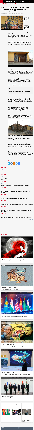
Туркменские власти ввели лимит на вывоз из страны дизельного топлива (15, 185)
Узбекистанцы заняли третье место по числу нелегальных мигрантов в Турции (16, 217)
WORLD (24, 1)
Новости (2, 3)
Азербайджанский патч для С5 (15, 404)
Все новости (31, 220)
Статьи (6, 3)
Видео (10, 3)
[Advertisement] (17, 227)
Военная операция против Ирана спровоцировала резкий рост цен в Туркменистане (17, 204)
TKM (18, 1)
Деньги (7, 13)
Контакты (3, 427)
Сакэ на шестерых (5, 403)
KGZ (14, 1)
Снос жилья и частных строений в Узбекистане (18, 13)
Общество (10, 13)
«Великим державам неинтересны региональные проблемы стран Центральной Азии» (26, 405)
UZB (20, 1)
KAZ (12, 1)
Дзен (10, 158)
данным (29, 111)
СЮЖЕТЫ (16, 3)
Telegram (30, 156)
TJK (16, 1)
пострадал (19, 148)
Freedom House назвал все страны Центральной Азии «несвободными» (14, 198)
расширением (22, 35)
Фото (13, 3)
